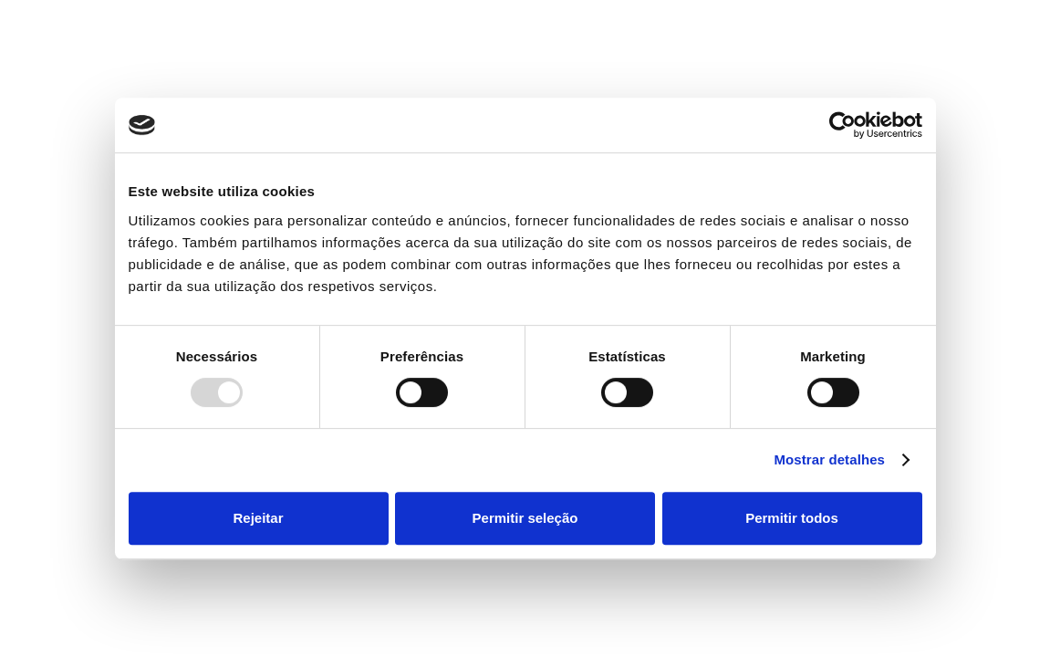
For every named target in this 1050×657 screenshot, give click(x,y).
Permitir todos (791, 518)
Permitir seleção (525, 518)
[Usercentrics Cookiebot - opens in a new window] (842, 125)
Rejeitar (258, 518)
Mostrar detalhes (829, 459)
